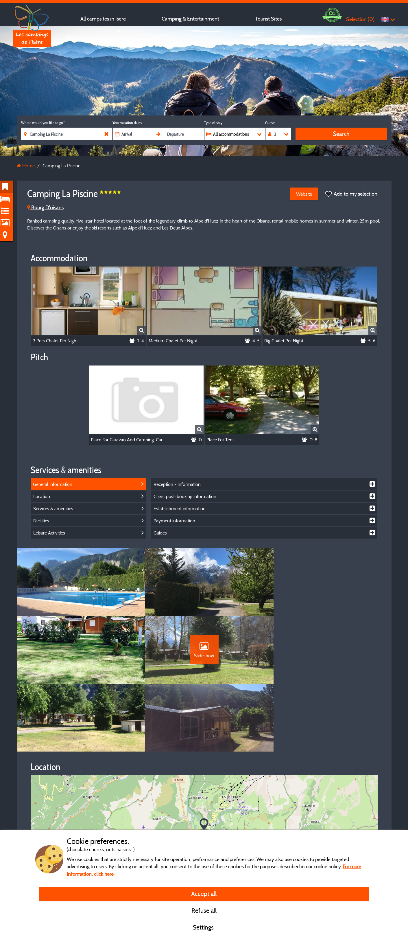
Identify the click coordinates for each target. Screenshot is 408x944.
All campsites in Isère (103, 18)
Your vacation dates (127, 122)
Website (304, 194)
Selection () (360, 19)
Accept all (204, 893)
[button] (204, 760)
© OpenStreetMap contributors (346, 820)
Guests (270, 122)
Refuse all (204, 910)
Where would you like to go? (42, 122)
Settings (204, 927)
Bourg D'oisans (45, 207)
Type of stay (213, 122)
